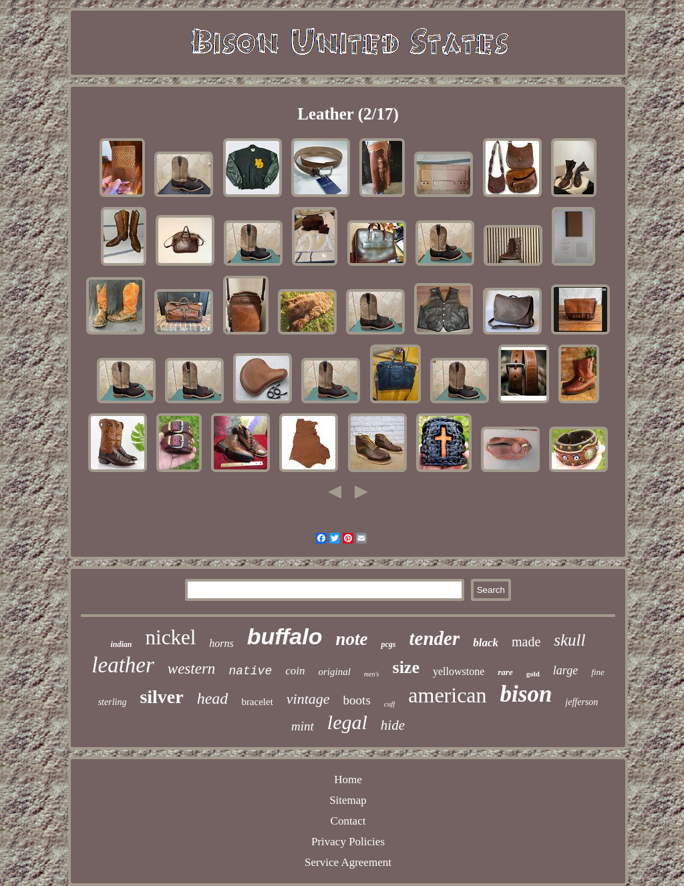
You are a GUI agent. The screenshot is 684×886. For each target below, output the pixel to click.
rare (505, 672)
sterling (112, 702)
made (526, 641)
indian (121, 644)
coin (295, 670)
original (334, 671)
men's (371, 674)
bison (526, 694)
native (250, 671)
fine (598, 672)
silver (161, 696)
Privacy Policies (348, 841)
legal (347, 722)
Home (348, 779)
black (485, 642)
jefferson (581, 702)
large (565, 670)
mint (302, 726)
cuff (389, 704)
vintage (308, 698)
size (406, 667)
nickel (171, 637)
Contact (348, 821)
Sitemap (348, 800)
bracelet (257, 701)
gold (533, 674)
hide (393, 725)
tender (434, 638)
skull (569, 640)
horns (221, 643)
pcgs (388, 644)
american (447, 695)
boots (357, 700)
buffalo (285, 636)
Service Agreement (348, 862)
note (351, 639)
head (212, 698)
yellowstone (458, 671)
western (192, 668)
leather (123, 665)
